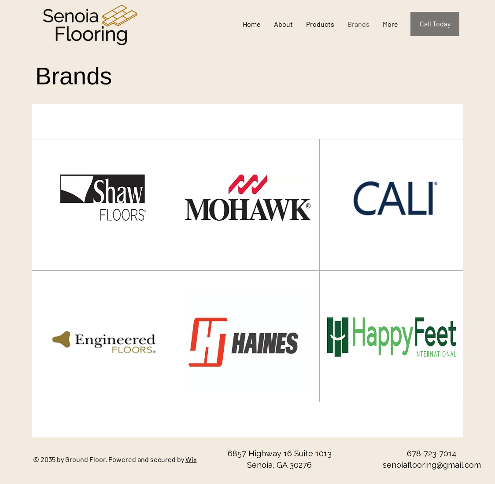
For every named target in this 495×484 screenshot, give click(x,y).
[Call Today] (434, 24)
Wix (191, 459)
